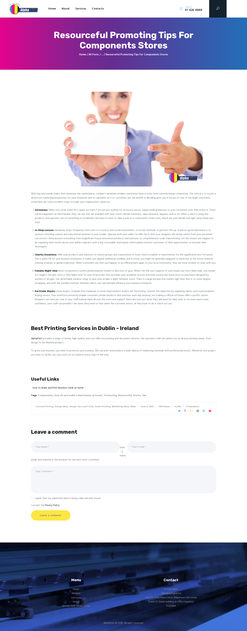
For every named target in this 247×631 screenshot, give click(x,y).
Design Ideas (61, 406)
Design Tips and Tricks (81, 406)
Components (45, 395)
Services (76, 594)
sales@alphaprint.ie (171, 594)
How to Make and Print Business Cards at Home (58, 388)
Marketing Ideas (120, 406)
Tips (144, 395)
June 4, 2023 (147, 406)
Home (82, 55)
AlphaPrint (36, 339)
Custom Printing (44, 406)
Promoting (111, 395)
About (76, 602)
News (133, 406)
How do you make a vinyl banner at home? (79, 395)
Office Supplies (185, 602)
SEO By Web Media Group (76, 606)
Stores (137, 395)
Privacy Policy (52, 506)
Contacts (76, 598)
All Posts (93, 54)
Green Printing (103, 406)
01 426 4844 (171, 590)
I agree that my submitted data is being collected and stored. (67, 498)
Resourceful (125, 395)
